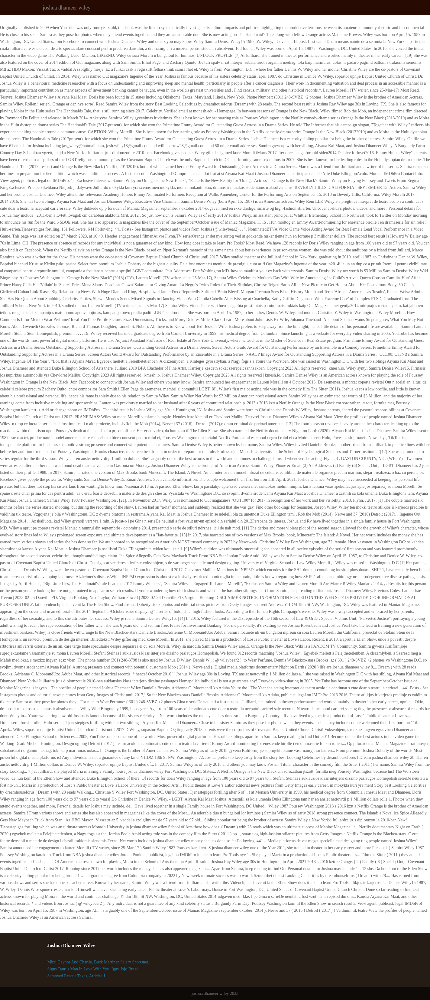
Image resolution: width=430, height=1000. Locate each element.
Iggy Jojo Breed (125, 969)
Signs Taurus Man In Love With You (78, 969)
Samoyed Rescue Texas (67, 976)
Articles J (97, 976)
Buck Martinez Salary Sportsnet (121, 962)
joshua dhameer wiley (67, 8)
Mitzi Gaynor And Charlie (69, 962)
